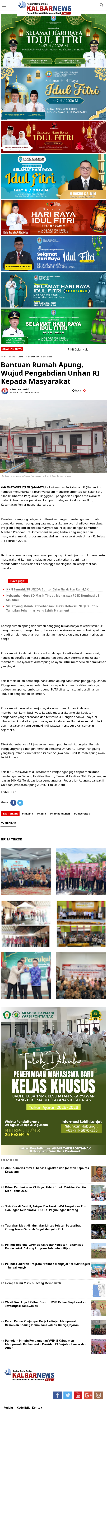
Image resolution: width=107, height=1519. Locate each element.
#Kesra (41, 813)
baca (76, 390)
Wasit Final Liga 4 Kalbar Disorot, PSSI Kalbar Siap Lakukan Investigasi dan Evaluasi (45, 1304)
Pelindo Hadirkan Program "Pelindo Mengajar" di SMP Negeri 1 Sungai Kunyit (47, 1265)
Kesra (20, 356)
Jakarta (12, 356)
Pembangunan (32, 356)
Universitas (46, 356)
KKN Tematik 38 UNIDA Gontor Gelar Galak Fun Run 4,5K (47, 589)
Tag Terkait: (10, 813)
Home (4, 356)
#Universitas (82, 813)
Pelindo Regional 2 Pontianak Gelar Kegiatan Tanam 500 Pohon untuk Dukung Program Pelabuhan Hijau (44, 1246)
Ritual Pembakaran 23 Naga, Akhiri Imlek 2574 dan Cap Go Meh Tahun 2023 (45, 1189)
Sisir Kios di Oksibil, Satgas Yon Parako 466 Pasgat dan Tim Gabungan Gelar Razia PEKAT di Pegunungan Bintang (45, 1208)
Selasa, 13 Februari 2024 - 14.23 (24, 392)
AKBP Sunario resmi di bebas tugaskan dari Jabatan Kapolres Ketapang (47, 1169)
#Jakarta (27, 813)
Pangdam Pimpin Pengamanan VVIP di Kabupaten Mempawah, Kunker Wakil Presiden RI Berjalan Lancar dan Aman (45, 1344)
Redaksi (8, 1407)
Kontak (37, 1407)
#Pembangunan (60, 813)
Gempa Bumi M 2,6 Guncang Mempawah (33, 1283)
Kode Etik (23, 1407)
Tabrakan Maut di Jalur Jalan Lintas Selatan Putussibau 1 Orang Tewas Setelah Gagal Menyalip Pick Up (44, 1227)
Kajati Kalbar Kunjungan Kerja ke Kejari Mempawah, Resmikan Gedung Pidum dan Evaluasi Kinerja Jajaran (42, 1323)
